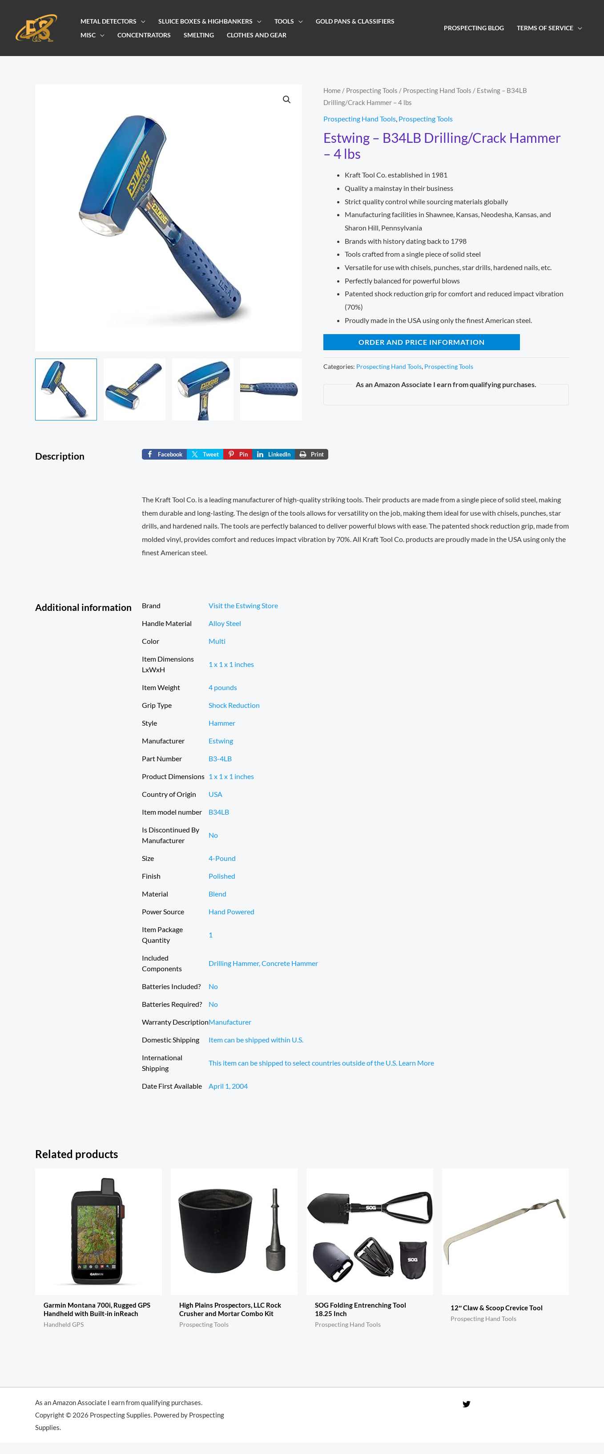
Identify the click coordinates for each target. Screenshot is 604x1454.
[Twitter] (467, 1415)
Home (332, 90)
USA (215, 794)
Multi (217, 641)
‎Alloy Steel (225, 623)
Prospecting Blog (474, 28)
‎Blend (217, 893)
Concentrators (144, 35)
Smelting (199, 35)
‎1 (211, 934)
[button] (287, 100)
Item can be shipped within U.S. (256, 1039)
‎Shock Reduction (234, 705)
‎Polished (222, 876)
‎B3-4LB (220, 758)
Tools (284, 21)
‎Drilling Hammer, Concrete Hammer (263, 963)
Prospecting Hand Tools (437, 90)
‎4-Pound (222, 858)
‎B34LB (219, 812)
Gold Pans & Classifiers (355, 21)
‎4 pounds (223, 687)
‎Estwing (221, 740)
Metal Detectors (109, 21)
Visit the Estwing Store (243, 605)
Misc (88, 35)
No (213, 835)
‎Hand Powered (231, 911)
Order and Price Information (421, 342)
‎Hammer (222, 723)
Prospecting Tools (372, 90)
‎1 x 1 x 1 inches (231, 664)
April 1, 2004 (228, 1086)
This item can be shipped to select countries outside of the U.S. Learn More (321, 1062)
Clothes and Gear (256, 35)
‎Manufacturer (230, 1022)
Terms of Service (545, 28)
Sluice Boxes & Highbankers (205, 21)
